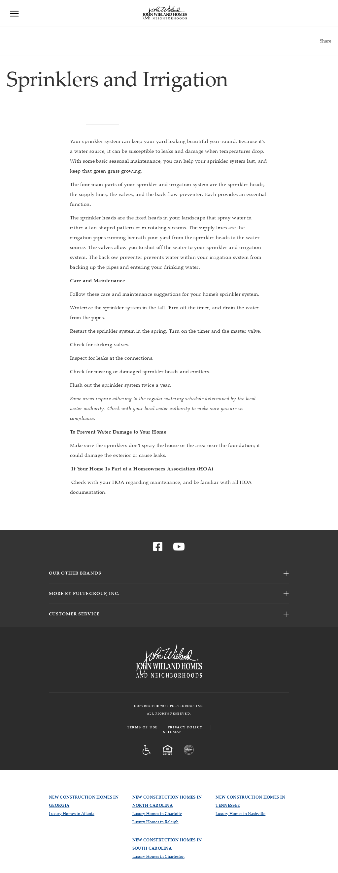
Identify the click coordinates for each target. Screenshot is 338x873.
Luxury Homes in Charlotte (157, 813)
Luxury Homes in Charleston (158, 856)
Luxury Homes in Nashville (240, 813)
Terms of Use (142, 727)
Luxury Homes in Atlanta (71, 813)
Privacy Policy (185, 727)
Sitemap (172, 732)
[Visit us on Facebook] (157, 548)
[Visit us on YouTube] (179, 548)
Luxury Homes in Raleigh (155, 822)
